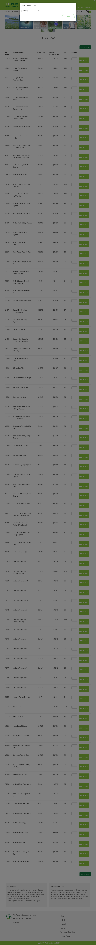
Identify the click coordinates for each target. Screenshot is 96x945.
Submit (68, 17)
